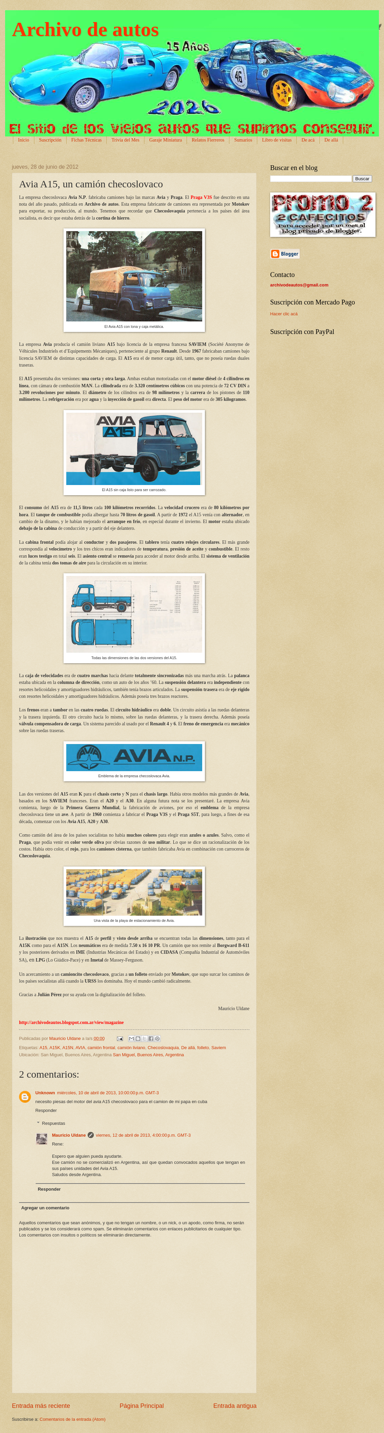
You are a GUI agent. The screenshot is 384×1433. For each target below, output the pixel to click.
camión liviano (131, 1047)
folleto (203, 1047)
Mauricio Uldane (69, 1135)
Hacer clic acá (284, 313)
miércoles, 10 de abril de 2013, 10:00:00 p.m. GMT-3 (108, 1092)
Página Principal (142, 1405)
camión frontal (101, 1047)
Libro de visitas (277, 140)
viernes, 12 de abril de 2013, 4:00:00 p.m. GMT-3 (143, 1135)
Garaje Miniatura (165, 140)
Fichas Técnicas (86, 140)
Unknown (45, 1092)
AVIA (80, 1047)
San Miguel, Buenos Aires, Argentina (148, 1054)
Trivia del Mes (125, 140)
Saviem (218, 1047)
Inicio (23, 140)
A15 (43, 1047)
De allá (188, 1047)
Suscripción (50, 140)
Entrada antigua (235, 1405)
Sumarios (243, 140)
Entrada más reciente (41, 1405)
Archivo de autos (85, 29)
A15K (55, 1047)
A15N (67, 1047)
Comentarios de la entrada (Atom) (73, 1419)
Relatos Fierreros (208, 140)
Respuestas (53, 1123)
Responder (46, 1110)
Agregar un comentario (45, 1207)
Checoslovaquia (163, 1047)
